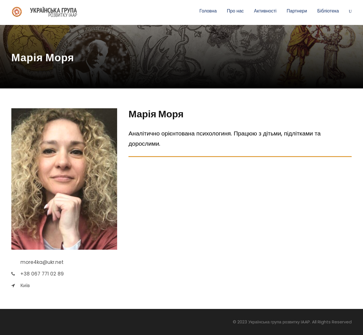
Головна (208, 11)
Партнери (297, 11)
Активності (265, 11)
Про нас (235, 11)
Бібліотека (328, 11)
